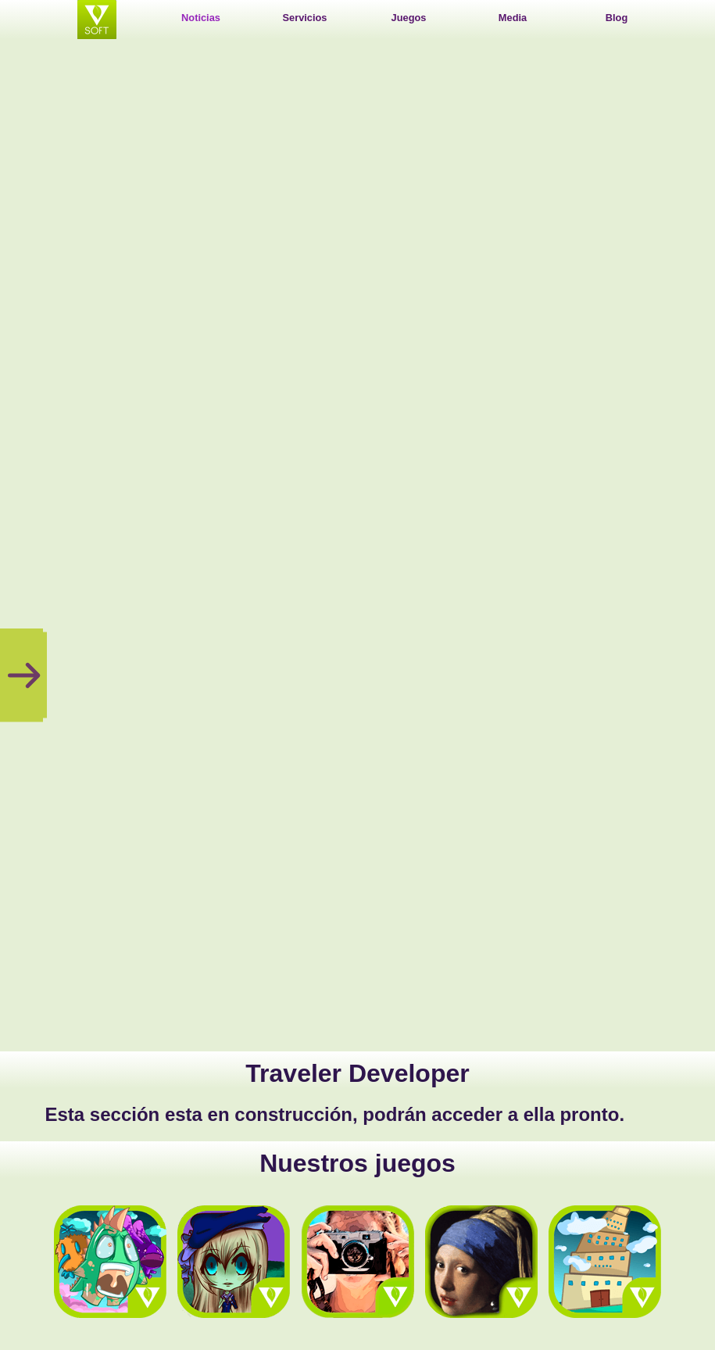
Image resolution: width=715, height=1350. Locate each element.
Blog (616, 17)
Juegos (409, 17)
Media (513, 17)
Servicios (305, 17)
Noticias (200, 17)
